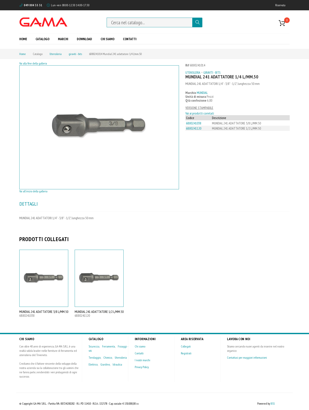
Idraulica (117, 364)
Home (22, 54)
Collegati (186, 346)
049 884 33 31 (33, 5)
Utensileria (56, 54)
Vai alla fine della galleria (33, 63)
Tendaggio (95, 358)
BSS (273, 403)
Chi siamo (140, 346)
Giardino (105, 364)
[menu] (79, 39)
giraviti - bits (75, 54)
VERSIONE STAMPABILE (199, 108)
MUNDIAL (202, 92)
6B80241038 (193, 123)
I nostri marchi (142, 360)
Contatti (139, 353)
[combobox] (149, 22)
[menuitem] (24, 39)
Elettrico (93, 364)
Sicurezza (94, 346)
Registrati (186, 353)
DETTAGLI (28, 203)
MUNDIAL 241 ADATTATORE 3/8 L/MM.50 (43, 311)
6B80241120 (193, 128)
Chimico (107, 358)
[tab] (28, 204)
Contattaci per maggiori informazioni (247, 358)
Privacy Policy (142, 367)
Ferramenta (108, 346)
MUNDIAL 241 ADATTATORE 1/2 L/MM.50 (99, 311)
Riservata (280, 5)
